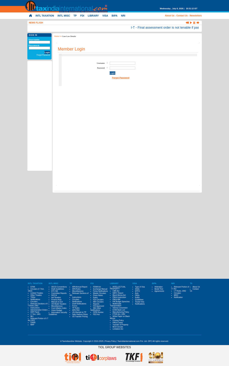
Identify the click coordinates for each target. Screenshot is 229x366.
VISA (105, 15)
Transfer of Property (120, 325)
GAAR (33, 323)
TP (75, 15)
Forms (74, 306)
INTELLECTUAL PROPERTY (118, 288)
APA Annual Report (79, 287)
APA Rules (76, 289)
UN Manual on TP (79, 312)
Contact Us (182, 15)
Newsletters (196, 15)
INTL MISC (64, 15)
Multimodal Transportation (115, 305)
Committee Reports (59, 293)
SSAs (137, 289)
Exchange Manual (100, 289)
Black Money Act (119, 295)
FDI (82, 15)
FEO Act (96, 314)
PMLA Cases (118, 323)
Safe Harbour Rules (80, 314)
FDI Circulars (98, 300)
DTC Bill (54, 291)
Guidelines (139, 300)
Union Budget (56, 310)
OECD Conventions (59, 287)
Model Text (159, 289)
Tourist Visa (139, 302)
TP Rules (75, 308)
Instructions (35, 308)
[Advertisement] (39, 116)
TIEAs (33, 297)
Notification (178, 297)
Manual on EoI (57, 302)
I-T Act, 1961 (36, 314)
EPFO (137, 291)
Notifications (35, 299)
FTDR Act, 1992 (119, 314)
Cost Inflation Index (59, 308)
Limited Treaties (37, 293)
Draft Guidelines (57, 289)
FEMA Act (97, 287)
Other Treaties (36, 295)
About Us (169, 15)
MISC (176, 295)
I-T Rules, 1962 (180, 291)
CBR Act (116, 291)
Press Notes (98, 295)
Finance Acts (56, 300)
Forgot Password (43, 55)
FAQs (137, 295)
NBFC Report (118, 293)
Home (56, 36)
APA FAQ (76, 310)
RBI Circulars (98, 302)
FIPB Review (98, 312)
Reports (96, 304)
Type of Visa (140, 287)
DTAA (33, 287)
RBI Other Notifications (95, 309)
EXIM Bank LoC (119, 310)
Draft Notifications (79, 304)
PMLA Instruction (119, 297)
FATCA (54, 295)
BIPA (114, 15)
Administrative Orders (39, 310)
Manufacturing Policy (121, 312)
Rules (95, 297)
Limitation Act (118, 329)
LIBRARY (93, 15)
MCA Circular (118, 327)
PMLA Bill (116, 299)
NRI (123, 15)
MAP (32, 325)
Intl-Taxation (56, 297)
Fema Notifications (100, 291)
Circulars (34, 302)
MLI (32, 316)
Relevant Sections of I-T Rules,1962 (38, 305)
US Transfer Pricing (80, 316)
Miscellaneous (57, 306)
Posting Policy (118, 320)
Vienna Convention (120, 308)
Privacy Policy (110, 341)
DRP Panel (35, 312)
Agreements (159, 291)
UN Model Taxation (58, 304)
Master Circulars (99, 293)
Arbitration (159, 287)
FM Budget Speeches (121, 302)
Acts (136, 293)
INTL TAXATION (45, 15)
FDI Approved (98, 306)
